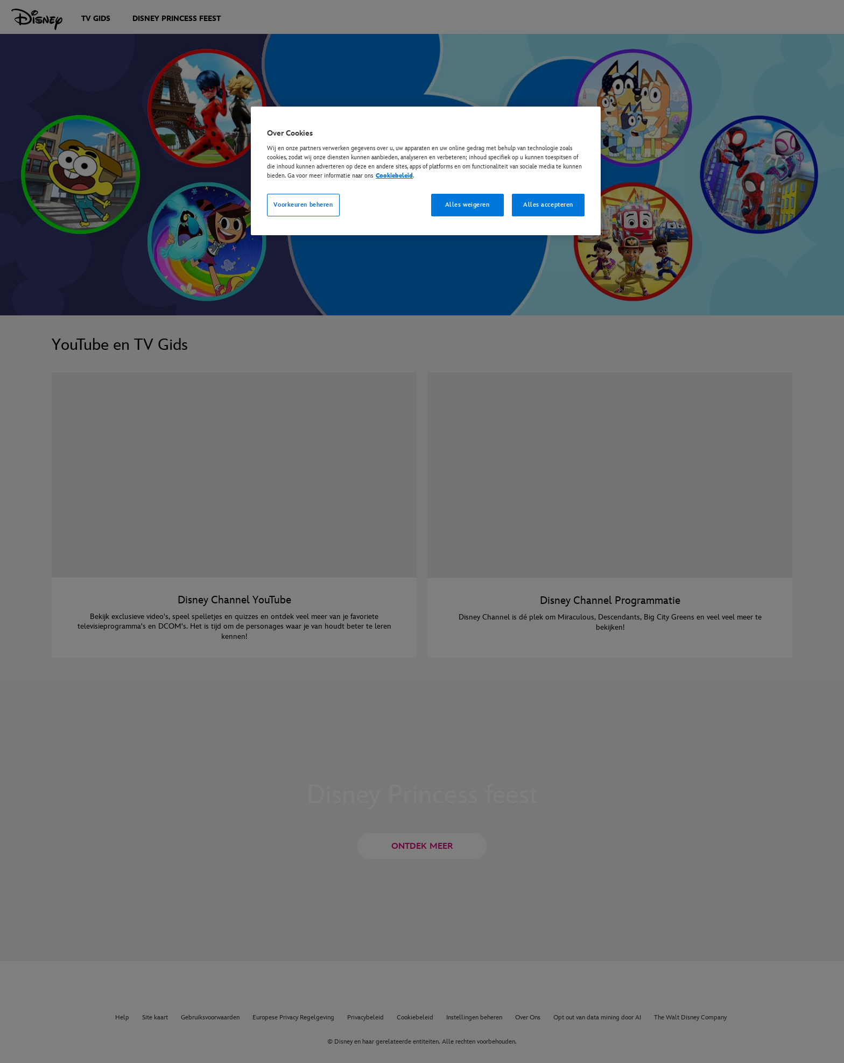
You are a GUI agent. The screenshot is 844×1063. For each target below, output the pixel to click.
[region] (426, 171)
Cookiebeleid (394, 175)
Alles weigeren (467, 204)
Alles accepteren (548, 204)
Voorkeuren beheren (303, 204)
